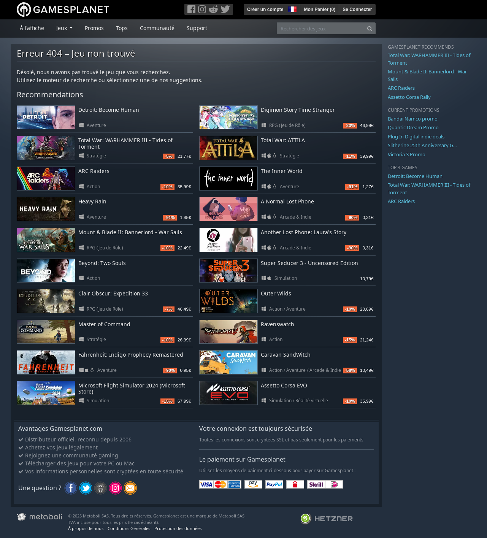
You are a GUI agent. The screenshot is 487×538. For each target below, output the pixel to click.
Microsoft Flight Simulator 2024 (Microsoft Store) (131, 388)
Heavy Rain (92, 201)
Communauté (157, 28)
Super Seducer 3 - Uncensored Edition (309, 263)
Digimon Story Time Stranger (298, 109)
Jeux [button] (62, 28)
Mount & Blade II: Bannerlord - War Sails (130, 232)
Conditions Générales (129, 528)
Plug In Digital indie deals (416, 136)
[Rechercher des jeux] (320, 28)
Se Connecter (357, 9)
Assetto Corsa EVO (284, 385)
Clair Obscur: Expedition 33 (113, 293)
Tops (122, 28)
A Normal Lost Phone (287, 201)
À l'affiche (32, 28)
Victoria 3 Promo (406, 154)
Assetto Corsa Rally (409, 97)
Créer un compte (265, 9)
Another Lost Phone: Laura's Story (303, 232)
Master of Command (104, 324)
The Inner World (282, 171)
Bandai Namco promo (413, 118)
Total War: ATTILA (283, 140)
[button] (292, 8)
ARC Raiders (93, 171)
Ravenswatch (277, 324)
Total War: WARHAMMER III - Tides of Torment (125, 143)
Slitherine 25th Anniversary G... (422, 145)
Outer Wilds (276, 293)
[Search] (370, 28)
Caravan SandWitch (286, 354)
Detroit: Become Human (108, 109)
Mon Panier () (319, 9)
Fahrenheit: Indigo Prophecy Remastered (130, 354)
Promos (94, 28)
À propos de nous (85, 528)
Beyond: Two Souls (102, 263)
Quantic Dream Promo (413, 127)
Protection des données (177, 528)
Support (197, 28)
